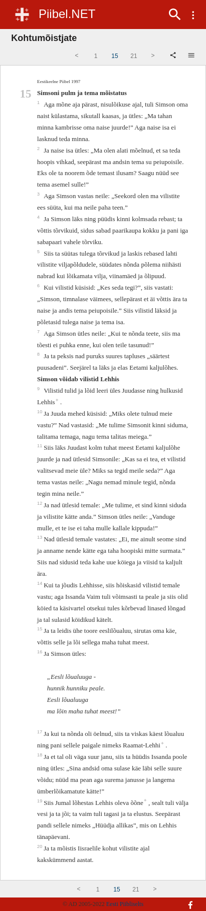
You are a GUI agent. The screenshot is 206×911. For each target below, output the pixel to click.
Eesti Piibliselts (124, 903)
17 (40, 731)
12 (40, 503)
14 (40, 583)
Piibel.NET (67, 14)
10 (40, 411)
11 (40, 445)
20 (40, 846)
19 (40, 800)
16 (40, 651)
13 (40, 537)
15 (40, 628)
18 (40, 754)
